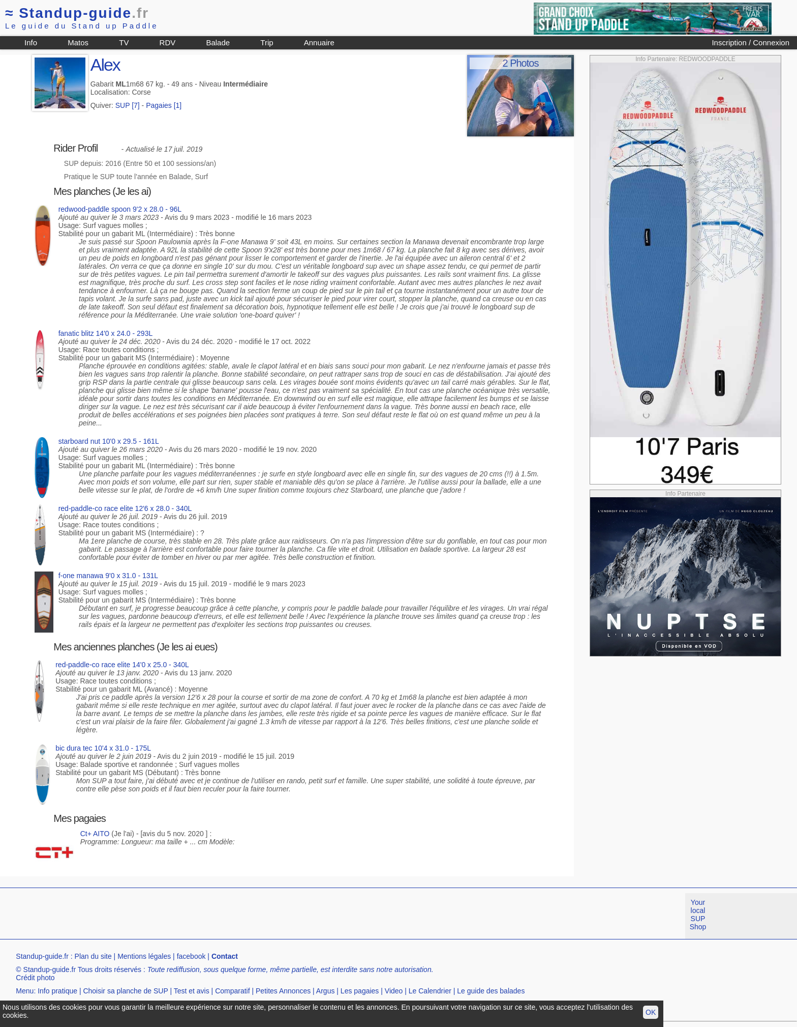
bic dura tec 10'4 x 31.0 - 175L (103, 748)
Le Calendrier (430, 991)
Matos (78, 42)
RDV (168, 42)
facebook (191, 956)
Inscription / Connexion (750, 42)
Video (394, 991)
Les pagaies (360, 991)
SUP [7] (127, 105)
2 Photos (520, 63)
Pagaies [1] (163, 105)
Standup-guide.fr (42, 956)
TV (124, 42)
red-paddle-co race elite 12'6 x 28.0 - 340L (125, 508)
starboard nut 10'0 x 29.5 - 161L (108, 441)
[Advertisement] (185, 916)
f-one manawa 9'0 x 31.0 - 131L (108, 576)
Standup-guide (77, 13)
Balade (218, 42)
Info (30, 42)
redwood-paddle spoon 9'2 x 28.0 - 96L (119, 209)
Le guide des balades (491, 991)
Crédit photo (35, 978)
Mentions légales (144, 956)
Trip (266, 42)
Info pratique (57, 991)
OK (651, 1012)
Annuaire (319, 42)
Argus (325, 991)
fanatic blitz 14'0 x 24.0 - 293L (105, 333)
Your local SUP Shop (698, 914)
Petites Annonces (283, 991)
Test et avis (191, 991)
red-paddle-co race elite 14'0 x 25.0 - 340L (122, 665)
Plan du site (93, 956)
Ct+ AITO (95, 834)
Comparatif (232, 991)
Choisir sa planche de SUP (125, 991)
